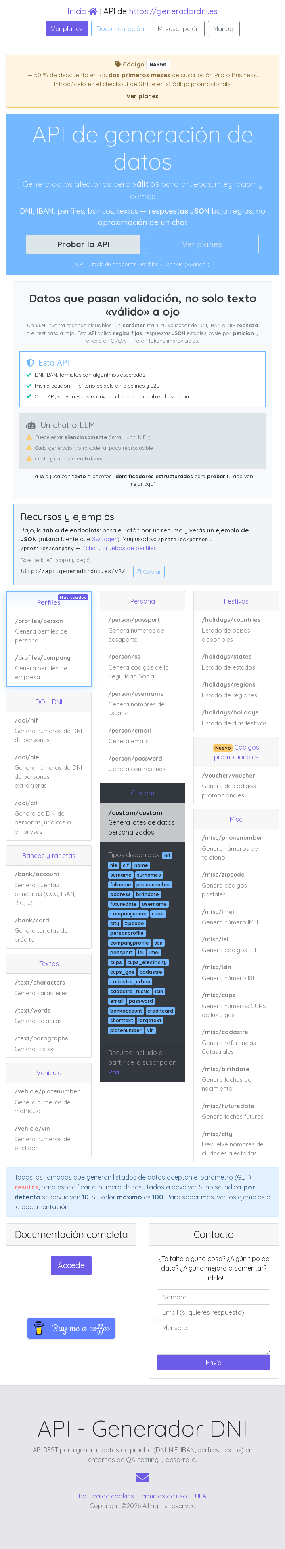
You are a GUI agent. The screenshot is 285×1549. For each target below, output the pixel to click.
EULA (198, 1496)
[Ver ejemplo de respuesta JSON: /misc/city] (236, 1143)
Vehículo (49, 1073)
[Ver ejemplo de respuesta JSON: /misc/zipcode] (236, 884)
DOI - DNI (49, 702)
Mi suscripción (178, 29)
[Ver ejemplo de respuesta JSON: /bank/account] (48, 889)
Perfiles (149, 264)
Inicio (82, 11)
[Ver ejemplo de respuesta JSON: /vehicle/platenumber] (48, 1101)
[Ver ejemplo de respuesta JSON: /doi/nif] (48, 730)
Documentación (120, 29)
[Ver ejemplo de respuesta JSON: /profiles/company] (49, 667)
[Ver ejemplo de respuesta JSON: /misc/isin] (236, 973)
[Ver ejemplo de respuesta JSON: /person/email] (142, 736)
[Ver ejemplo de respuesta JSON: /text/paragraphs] (48, 1043)
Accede (71, 1265)
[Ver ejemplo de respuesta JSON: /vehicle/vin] (48, 1138)
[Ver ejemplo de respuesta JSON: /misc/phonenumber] (236, 848)
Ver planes (67, 29)
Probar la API (83, 244)
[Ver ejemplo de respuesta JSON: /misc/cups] (236, 1005)
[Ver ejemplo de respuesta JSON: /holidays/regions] (236, 690)
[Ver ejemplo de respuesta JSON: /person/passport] (142, 629)
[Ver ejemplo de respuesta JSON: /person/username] (142, 703)
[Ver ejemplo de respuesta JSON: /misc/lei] (236, 945)
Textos (49, 964)
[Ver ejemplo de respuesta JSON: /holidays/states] (236, 662)
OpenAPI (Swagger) (186, 264)
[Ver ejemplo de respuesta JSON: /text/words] (48, 1016)
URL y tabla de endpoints (106, 264)
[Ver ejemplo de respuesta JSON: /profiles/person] (49, 631)
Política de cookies (106, 1496)
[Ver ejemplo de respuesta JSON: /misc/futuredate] (236, 1111)
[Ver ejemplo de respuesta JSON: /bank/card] (48, 929)
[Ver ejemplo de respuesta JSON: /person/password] (142, 764)
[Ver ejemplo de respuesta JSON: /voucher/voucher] (236, 785)
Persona (142, 601)
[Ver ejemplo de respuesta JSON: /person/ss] (142, 666)
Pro (113, 1072)
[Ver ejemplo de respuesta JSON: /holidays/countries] (236, 629)
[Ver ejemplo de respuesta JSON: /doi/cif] (48, 817)
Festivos (236, 601)
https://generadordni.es (173, 11)
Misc (236, 819)
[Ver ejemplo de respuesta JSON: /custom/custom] (142, 822)
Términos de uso (162, 1496)
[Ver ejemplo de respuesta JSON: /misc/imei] (236, 917)
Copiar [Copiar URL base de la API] (149, 571)
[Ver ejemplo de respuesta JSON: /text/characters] (48, 988)
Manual (224, 29)
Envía (214, 1362)
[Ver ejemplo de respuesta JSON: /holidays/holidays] (236, 718)
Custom (142, 793)
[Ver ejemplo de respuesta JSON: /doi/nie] (48, 772)
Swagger (104, 539)
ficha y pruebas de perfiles (119, 548)
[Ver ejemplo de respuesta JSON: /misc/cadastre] (236, 1042)
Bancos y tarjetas (48, 856)
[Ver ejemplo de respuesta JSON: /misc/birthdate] (236, 1079)
